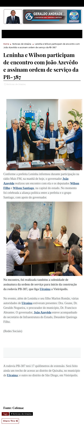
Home (6, 44)
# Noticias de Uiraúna (21, 414)
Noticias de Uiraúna (21, 44)
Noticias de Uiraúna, (16, 84)
